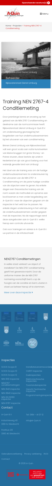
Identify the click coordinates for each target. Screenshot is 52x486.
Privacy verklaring (32, 453)
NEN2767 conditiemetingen (10, 384)
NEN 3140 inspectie (10, 389)
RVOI (46, 453)
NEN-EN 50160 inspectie (8, 398)
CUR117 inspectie (34, 371)
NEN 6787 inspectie (10, 403)
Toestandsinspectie (36, 385)
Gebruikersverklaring (11, 453)
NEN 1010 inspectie (10, 379)
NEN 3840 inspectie (11, 393)
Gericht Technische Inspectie (36, 390)
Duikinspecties (33, 375)
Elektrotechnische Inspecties (35, 380)
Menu (44, 13)
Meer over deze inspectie (18, 292)
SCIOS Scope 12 (9, 375)
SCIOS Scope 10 (9, 371)
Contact (5, 459)
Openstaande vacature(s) (36, 2)
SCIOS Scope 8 (9, 367)
